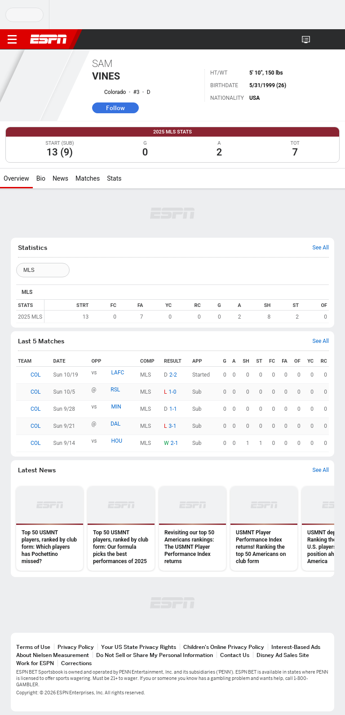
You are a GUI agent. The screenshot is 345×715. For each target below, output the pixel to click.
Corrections (76, 663)
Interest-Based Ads (295, 647)
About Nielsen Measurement (52, 655)
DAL (115, 424)
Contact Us (234, 655)
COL (36, 375)
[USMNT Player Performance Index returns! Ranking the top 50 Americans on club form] (263, 528)
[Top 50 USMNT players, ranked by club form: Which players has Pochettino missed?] (49, 528)
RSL (115, 389)
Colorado (115, 92)
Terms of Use (33, 647)
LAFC (117, 372)
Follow (115, 108)
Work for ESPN (35, 663)
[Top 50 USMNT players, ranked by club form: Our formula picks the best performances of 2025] (121, 528)
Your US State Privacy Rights (138, 647)
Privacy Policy (76, 647)
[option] (49, 528)
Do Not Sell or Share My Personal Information (154, 655)
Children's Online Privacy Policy (223, 647)
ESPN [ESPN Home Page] (48, 39)
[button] (320, 39)
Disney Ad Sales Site (283, 655)
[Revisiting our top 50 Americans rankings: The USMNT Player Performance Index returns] (192, 528)
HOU (117, 441)
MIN (116, 407)
